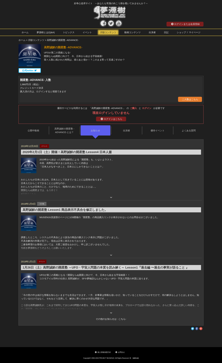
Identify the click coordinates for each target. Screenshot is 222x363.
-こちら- (121, 319)
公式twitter (29, 70)
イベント (87, 32)
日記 (166, 32)
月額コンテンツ (108, 32)
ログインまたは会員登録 (185, 24)
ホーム (25, 32)
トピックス (68, 32)
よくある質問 (189, 130)
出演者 (152, 32)
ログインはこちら (111, 119)
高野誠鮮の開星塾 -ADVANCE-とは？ (64, 130)
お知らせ (95, 130)
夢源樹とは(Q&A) (46, 32)
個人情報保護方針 (103, 352)
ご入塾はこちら (190, 99)
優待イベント (157, 130)
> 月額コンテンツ (35, 40)
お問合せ (120, 352)
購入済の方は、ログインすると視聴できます (43, 91)
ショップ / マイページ (188, 32)
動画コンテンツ (132, 32)
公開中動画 (33, 130)
